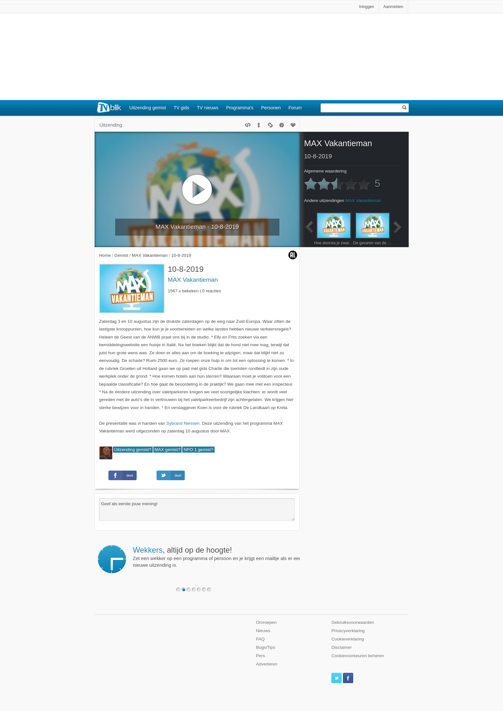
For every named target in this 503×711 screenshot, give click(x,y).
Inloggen (366, 6)
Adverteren (266, 664)
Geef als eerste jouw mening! (197, 509)
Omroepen (266, 622)
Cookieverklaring (347, 639)
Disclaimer (341, 647)
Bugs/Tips (265, 647)
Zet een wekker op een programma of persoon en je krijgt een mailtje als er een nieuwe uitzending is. (217, 557)
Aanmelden (393, 6)
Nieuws (263, 630)
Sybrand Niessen (183, 423)
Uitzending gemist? (132, 449)
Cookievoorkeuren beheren (357, 655)
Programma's (239, 107)
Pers (260, 655)
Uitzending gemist (147, 107)
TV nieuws (207, 107)
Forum (295, 107)
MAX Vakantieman (193, 279)
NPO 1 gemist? (198, 449)
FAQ (260, 639)
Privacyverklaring (348, 630)
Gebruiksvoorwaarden (352, 622)
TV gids (181, 107)
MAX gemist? (168, 449)
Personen (271, 107)
